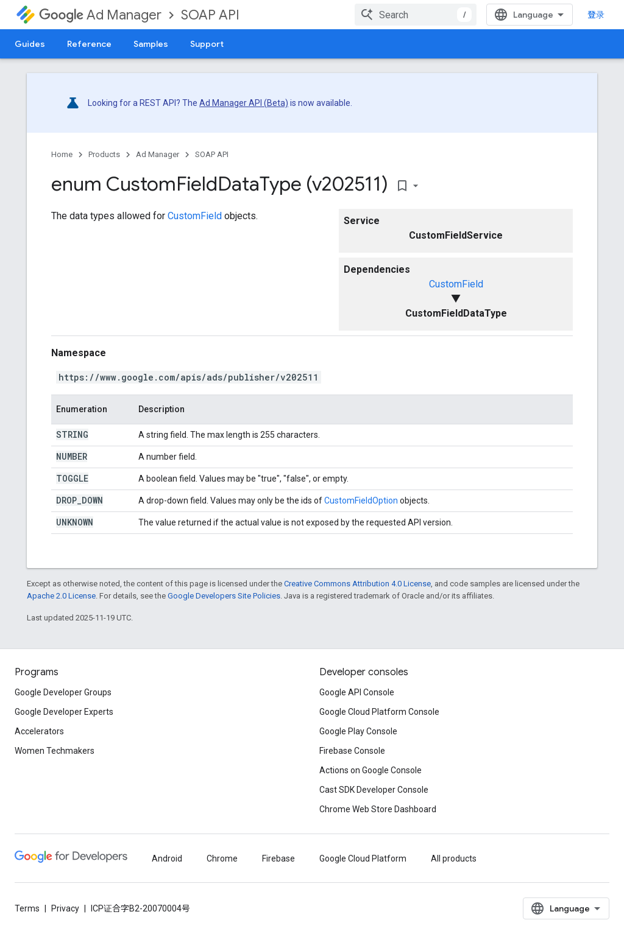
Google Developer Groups (63, 692)
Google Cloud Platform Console (379, 712)
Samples (150, 43)
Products (104, 154)
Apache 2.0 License (61, 595)
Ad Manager (100, 15)
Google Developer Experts (64, 712)
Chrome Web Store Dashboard (377, 809)
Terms (27, 908)
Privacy (65, 908)
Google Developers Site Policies (224, 595)
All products (454, 858)
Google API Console (356, 692)
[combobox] (416, 15)
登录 (595, 14)
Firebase (278, 858)
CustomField (456, 284)
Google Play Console (358, 731)
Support (207, 43)
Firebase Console (352, 751)
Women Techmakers (54, 751)
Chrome (222, 858)
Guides (30, 43)
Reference (89, 43)
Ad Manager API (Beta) (243, 103)
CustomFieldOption (361, 500)
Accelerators (39, 731)
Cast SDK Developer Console (373, 790)
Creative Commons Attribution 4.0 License (357, 583)
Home (62, 154)
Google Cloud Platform (362, 858)
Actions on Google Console (370, 770)
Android (167, 858)
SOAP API (210, 15)
